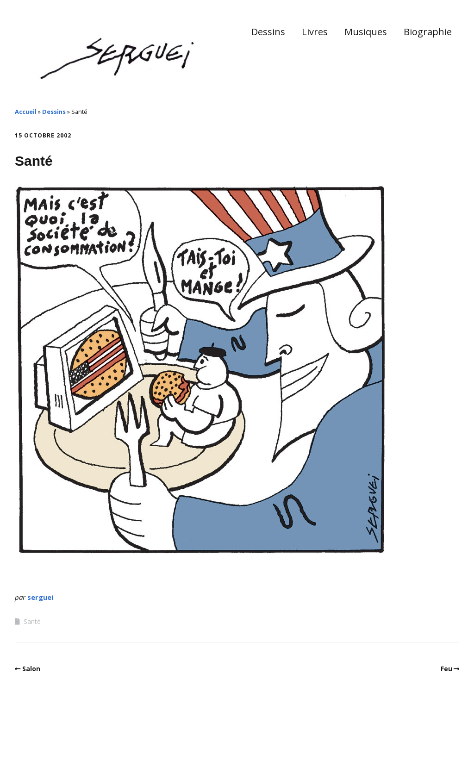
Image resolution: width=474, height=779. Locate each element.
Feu (446, 668)
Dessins (268, 31)
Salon (31, 668)
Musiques (365, 31)
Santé (32, 621)
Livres (315, 31)
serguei (40, 597)
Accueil (26, 111)
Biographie (428, 31)
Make (49, 751)
